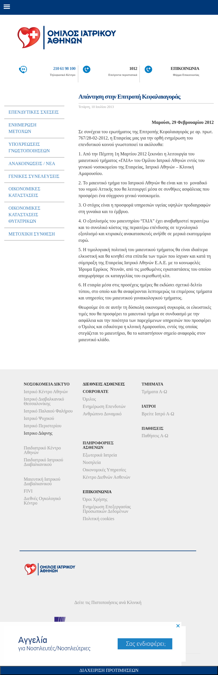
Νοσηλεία (92, 462)
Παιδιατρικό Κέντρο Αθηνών (42, 450)
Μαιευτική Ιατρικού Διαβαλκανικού (42, 481)
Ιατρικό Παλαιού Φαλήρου (48, 411)
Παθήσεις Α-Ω (155, 435)
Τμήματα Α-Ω (154, 391)
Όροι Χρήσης (95, 499)
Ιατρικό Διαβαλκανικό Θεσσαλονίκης (44, 401)
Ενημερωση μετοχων (23, 128)
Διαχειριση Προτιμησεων (108, 670)
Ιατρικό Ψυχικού (39, 418)
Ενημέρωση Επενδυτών (104, 406)
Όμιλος (89, 399)
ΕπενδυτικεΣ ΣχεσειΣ (34, 112)
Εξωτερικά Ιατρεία (100, 455)
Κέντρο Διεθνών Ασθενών (106, 477)
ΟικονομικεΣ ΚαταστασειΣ (24, 192)
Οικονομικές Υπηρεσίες (104, 469)
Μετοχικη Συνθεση (32, 234)
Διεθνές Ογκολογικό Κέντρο (42, 500)
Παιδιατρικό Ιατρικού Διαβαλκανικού (43, 462)
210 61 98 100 (64, 68)
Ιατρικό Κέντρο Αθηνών (46, 391)
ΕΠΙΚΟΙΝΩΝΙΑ (185, 68)
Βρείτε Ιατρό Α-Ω (158, 413)
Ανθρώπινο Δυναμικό (102, 413)
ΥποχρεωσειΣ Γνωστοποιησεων (29, 147)
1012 (133, 68)
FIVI (28, 491)
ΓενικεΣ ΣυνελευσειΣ (34, 176)
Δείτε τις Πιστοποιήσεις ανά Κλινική (107, 602)
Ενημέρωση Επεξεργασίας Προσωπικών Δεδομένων (107, 509)
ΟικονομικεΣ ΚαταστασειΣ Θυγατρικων (24, 215)
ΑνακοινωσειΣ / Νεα (32, 163)
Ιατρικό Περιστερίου (43, 425)
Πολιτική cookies (98, 518)
